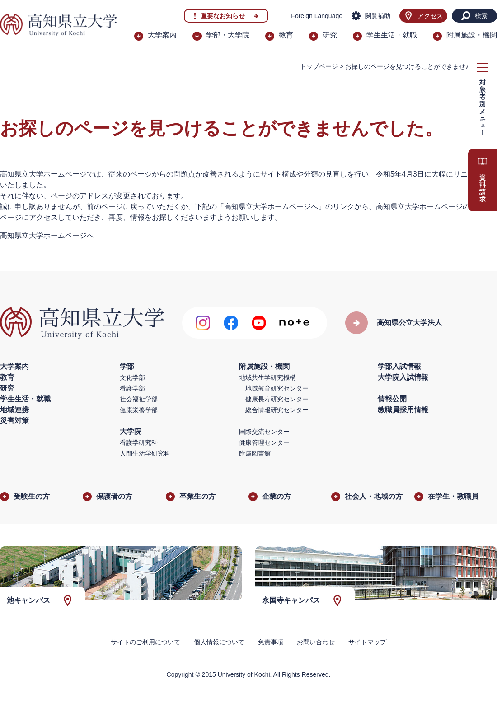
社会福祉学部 (139, 399)
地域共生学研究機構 (267, 377)
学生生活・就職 (391, 35)
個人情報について (219, 642)
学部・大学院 (227, 35)
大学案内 (162, 35)
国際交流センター (264, 431)
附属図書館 (255, 453)
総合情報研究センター (277, 410)
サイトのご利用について (145, 642)
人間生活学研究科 (145, 453)
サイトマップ (367, 642)
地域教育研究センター (277, 388)
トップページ (319, 66)
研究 (330, 35)
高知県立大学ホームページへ (47, 235)
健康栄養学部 (139, 410)
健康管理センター (264, 442)
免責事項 (270, 642)
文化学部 (132, 377)
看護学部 (132, 388)
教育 (286, 35)
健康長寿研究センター (277, 399)
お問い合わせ (316, 642)
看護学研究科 (139, 442)
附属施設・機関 (471, 35)
